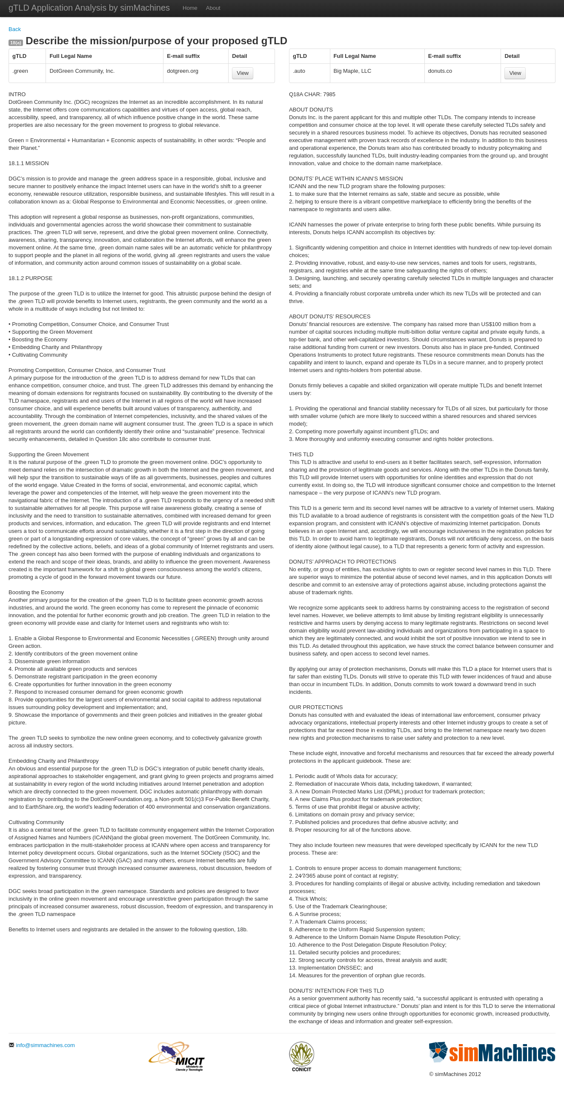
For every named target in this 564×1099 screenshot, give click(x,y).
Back (15, 29)
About (213, 8)
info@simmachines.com (42, 1045)
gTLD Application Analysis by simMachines (89, 7)
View (243, 73)
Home (190, 8)
